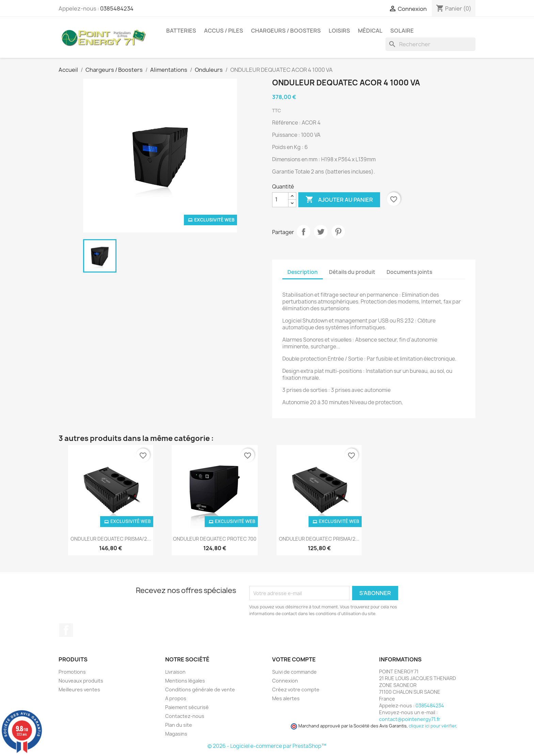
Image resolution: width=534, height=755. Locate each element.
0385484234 (117, 8)
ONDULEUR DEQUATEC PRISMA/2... (110, 539)
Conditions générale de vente (200, 689)
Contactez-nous (184, 716)
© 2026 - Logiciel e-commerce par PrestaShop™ (266, 746)
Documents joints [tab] (409, 272)
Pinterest (338, 232)
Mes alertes (286, 698)
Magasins (176, 734)
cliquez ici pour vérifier (432, 726)
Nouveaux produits (81, 680)
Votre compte (294, 659)
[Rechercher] (430, 44)
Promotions (72, 672)
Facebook (66, 630)
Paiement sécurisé (187, 707)
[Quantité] (280, 199)
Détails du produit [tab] (352, 272)
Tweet (321, 232)
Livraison (175, 672)
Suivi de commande (294, 672)
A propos (175, 698)
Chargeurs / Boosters (286, 30)
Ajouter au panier (339, 199)
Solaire (402, 30)
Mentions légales (185, 680)
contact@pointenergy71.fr (409, 719)
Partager (303, 232)
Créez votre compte (295, 689)
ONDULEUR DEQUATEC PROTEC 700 (214, 539)
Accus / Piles (223, 30)
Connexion (285, 680)
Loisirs (339, 30)
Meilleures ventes (79, 689)
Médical (370, 30)
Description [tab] (302, 272)
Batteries (181, 30)
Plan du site (178, 725)
